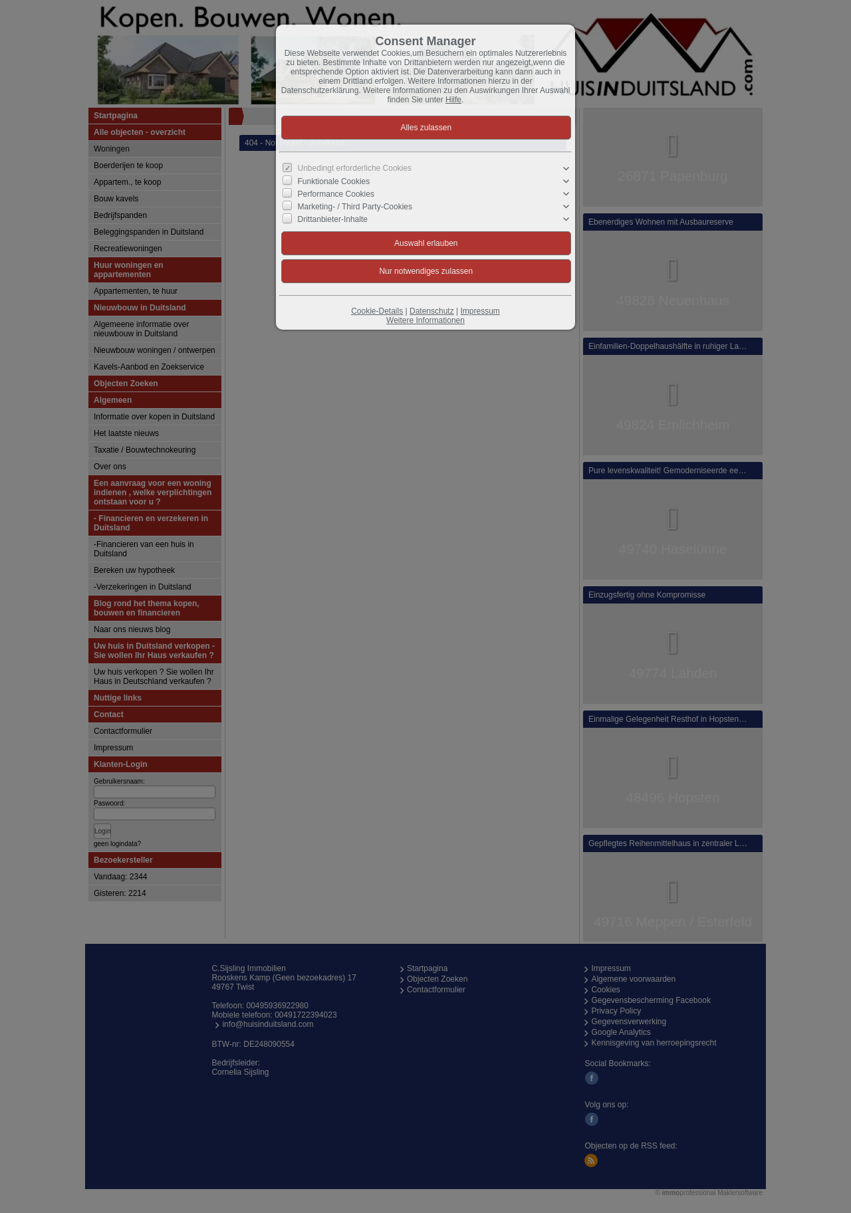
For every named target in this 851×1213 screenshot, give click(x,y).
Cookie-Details (377, 311)
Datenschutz (432, 311)
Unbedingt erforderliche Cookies (355, 168)
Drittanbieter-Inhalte (333, 219)
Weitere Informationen (425, 320)
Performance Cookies (336, 194)
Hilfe (453, 99)
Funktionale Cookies (334, 180)
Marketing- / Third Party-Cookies (355, 206)
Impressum (479, 311)
